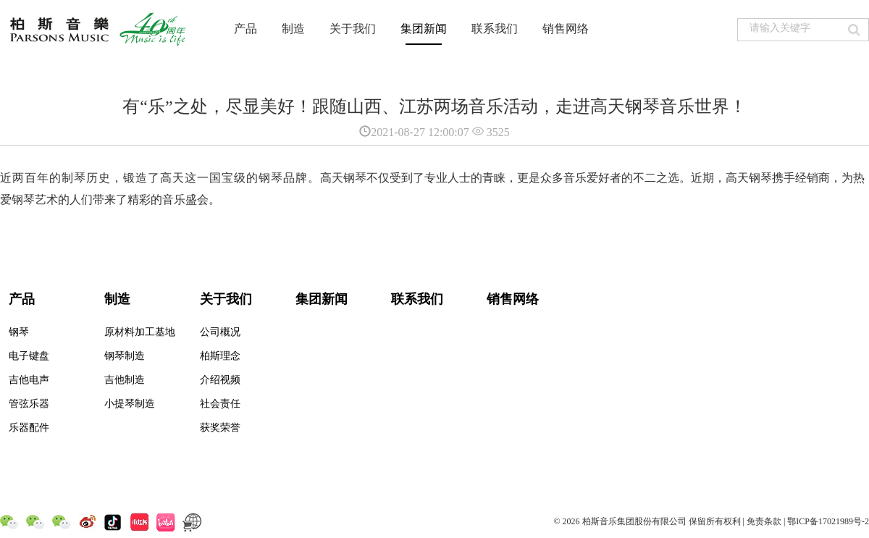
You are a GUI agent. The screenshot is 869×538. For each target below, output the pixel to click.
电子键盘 (29, 355)
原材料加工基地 (139, 332)
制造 (293, 28)
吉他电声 (29, 379)
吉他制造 (124, 379)
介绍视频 (220, 379)
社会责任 (220, 403)
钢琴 (19, 332)
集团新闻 (423, 28)
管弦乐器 (29, 403)
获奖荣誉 (220, 427)
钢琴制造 (124, 355)
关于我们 (352, 28)
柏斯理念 (220, 355)
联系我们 (494, 28)
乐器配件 (29, 427)
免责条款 (764, 521)
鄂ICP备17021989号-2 (828, 521)
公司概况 (220, 332)
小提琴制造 (129, 403)
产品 (245, 28)
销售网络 (565, 28)
